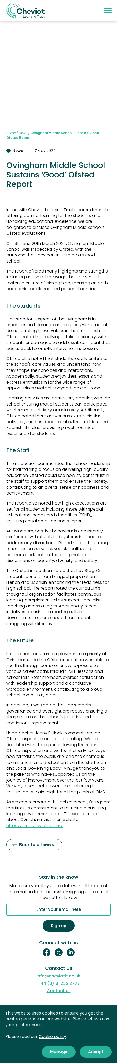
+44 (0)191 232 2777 (58, 983)
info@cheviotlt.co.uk (58, 976)
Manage (59, 1052)
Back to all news (33, 845)
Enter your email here (58, 909)
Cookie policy (52, 1037)
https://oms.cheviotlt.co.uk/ (34, 826)
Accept (96, 1052)
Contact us (59, 991)
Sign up (59, 926)
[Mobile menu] (107, 10)
